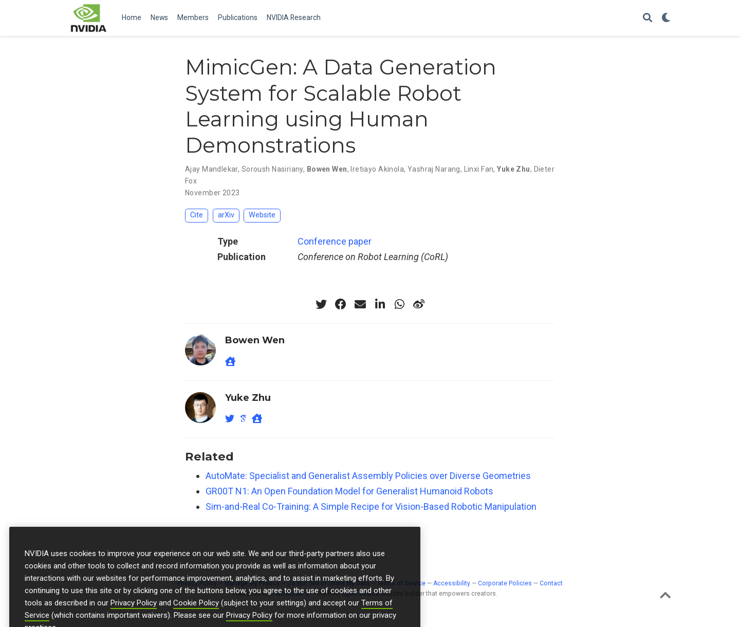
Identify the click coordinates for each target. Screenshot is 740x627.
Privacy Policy (133, 620)
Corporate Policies (505, 583)
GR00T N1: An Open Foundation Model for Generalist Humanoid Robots (349, 491)
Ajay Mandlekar (211, 169)
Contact (551, 583)
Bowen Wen (327, 169)
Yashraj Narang (434, 169)
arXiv (226, 215)
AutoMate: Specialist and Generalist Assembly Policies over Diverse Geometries (368, 475)
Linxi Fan (479, 169)
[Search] (647, 18)
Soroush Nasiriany (272, 169)
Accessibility (451, 583)
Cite (196, 215)
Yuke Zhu (513, 169)
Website (262, 215)
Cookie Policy (196, 620)
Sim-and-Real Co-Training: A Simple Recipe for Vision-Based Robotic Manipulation (371, 506)
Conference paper (335, 241)
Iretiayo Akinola (377, 169)
